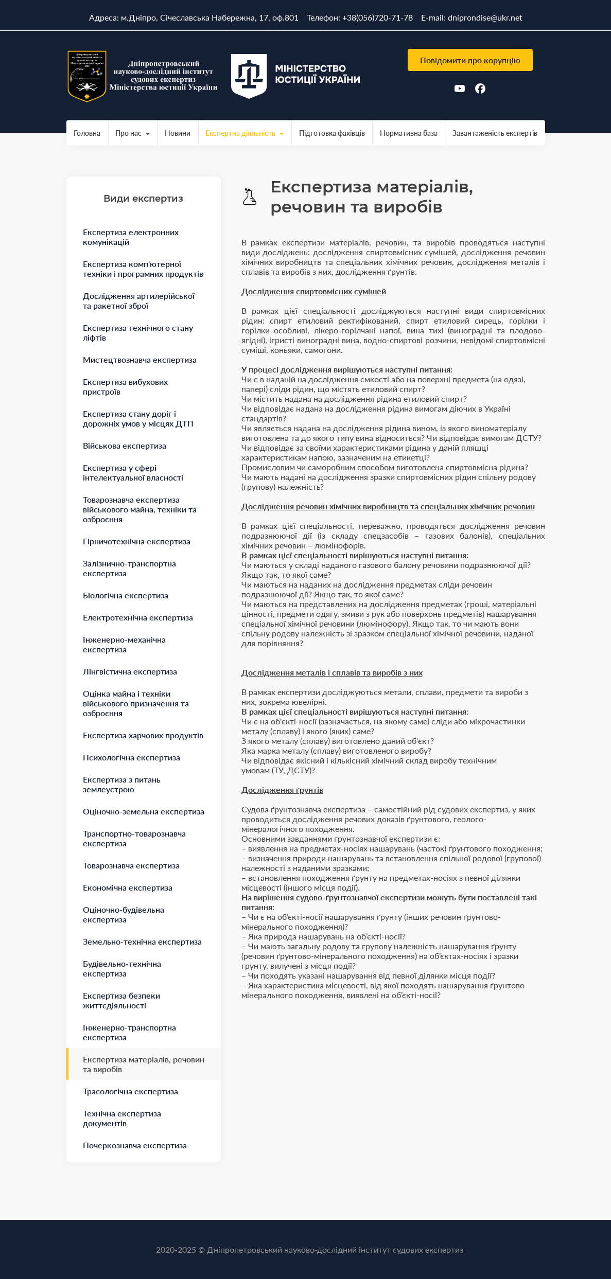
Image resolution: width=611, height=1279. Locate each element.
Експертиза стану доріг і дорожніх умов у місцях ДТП (138, 418)
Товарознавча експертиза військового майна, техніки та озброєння (140, 509)
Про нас (128, 133)
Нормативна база (409, 133)
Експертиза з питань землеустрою (122, 784)
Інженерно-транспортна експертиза (129, 1032)
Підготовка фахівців (332, 133)
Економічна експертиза (127, 887)
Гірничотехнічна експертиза (136, 541)
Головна (87, 133)
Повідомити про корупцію (470, 60)
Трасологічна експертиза (130, 1091)
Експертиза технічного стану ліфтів (138, 332)
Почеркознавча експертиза (135, 1145)
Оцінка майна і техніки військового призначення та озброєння (136, 703)
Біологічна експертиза (125, 595)
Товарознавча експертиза (131, 865)
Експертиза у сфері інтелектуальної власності (133, 472)
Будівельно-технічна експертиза (122, 968)
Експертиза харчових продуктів (143, 735)
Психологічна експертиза (131, 757)
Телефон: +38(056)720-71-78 (360, 17)
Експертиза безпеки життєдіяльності (121, 1000)
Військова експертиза (124, 445)
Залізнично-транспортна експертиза (129, 568)
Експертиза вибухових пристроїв (125, 386)
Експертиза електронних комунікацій (131, 236)
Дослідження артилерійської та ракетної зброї (139, 300)
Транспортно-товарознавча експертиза (134, 838)
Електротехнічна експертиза (138, 617)
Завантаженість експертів (494, 133)
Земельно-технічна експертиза (142, 941)
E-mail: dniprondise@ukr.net (471, 17)
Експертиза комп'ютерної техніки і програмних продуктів (143, 268)
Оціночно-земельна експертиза (143, 811)
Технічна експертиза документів (122, 1118)
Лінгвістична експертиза (130, 671)
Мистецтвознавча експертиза (140, 359)
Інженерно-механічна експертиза (124, 644)
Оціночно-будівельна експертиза (123, 914)
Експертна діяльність (240, 133)
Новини (177, 133)
